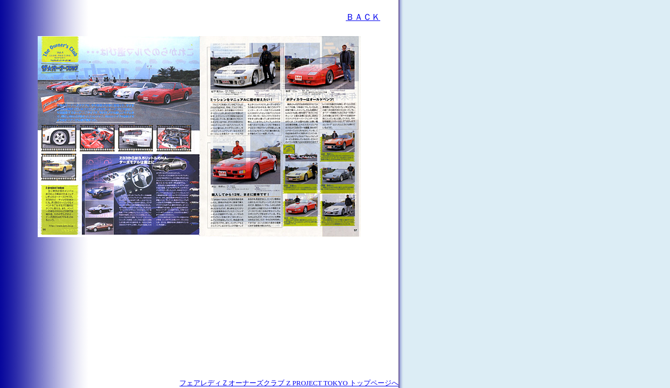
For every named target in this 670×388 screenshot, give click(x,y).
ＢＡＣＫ (363, 17)
